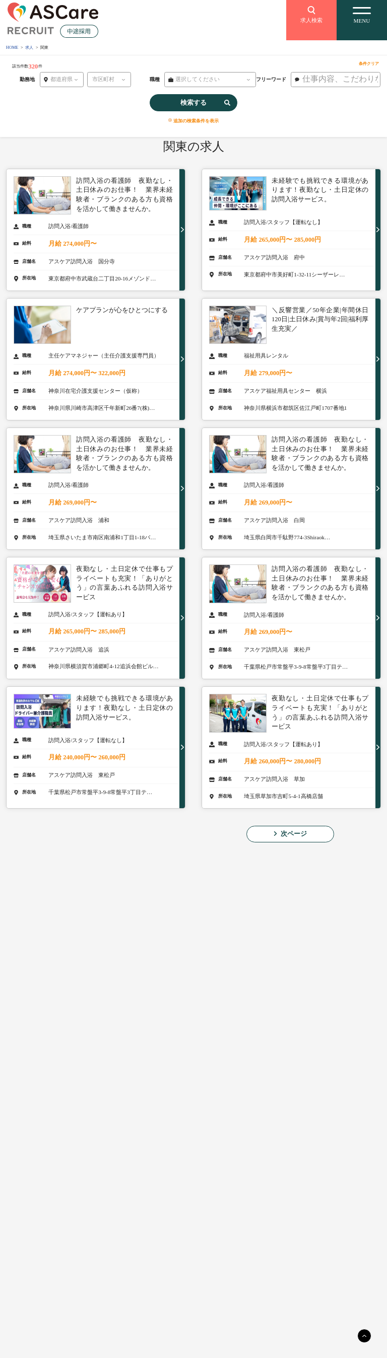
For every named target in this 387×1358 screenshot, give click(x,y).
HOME (12, 47)
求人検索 (311, 14)
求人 (29, 47)
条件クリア (369, 63)
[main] (364, 1335)
